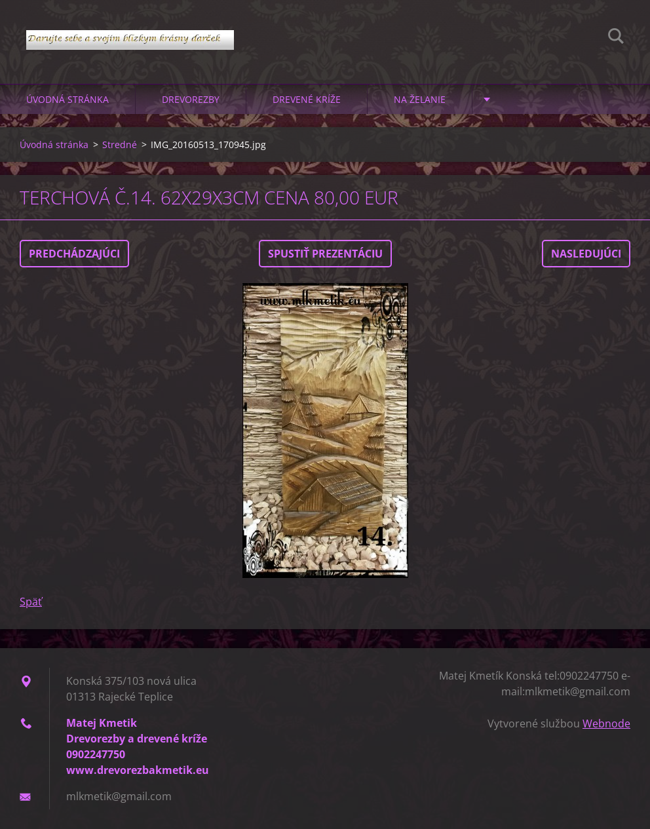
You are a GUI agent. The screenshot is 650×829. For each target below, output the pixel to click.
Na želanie (420, 99)
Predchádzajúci (74, 253)
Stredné (119, 144)
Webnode (606, 723)
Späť (31, 601)
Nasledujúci (586, 253)
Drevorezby (191, 99)
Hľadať (616, 38)
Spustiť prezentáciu (325, 253)
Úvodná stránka (67, 99)
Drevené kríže (307, 99)
